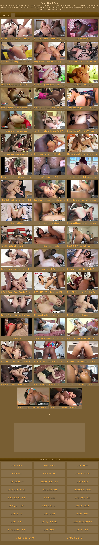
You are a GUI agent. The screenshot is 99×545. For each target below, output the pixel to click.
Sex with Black (74, 538)
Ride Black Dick (49, 489)
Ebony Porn (82, 529)
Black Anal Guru (82, 489)
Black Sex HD (49, 473)
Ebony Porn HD (49, 521)
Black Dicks (49, 513)
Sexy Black (49, 465)
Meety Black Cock (25, 538)
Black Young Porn (16, 497)
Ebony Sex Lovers (82, 521)
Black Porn (82, 465)
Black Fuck (16, 465)
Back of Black (82, 505)
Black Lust (49, 497)
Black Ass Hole (82, 473)
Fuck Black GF (49, 505)
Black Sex (16, 473)
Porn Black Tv (16, 481)
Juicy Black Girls (16, 489)
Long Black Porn (16, 529)
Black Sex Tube (82, 497)
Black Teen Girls (49, 481)
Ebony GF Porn (16, 505)
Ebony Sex (82, 481)
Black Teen (16, 521)
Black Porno (82, 513)
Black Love (16, 513)
